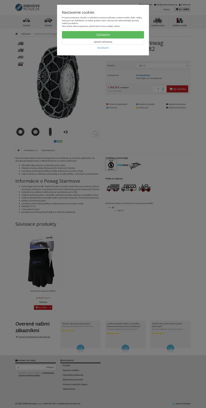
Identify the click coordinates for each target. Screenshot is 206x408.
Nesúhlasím (103, 47)
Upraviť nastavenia (103, 41)
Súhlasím (103, 35)
